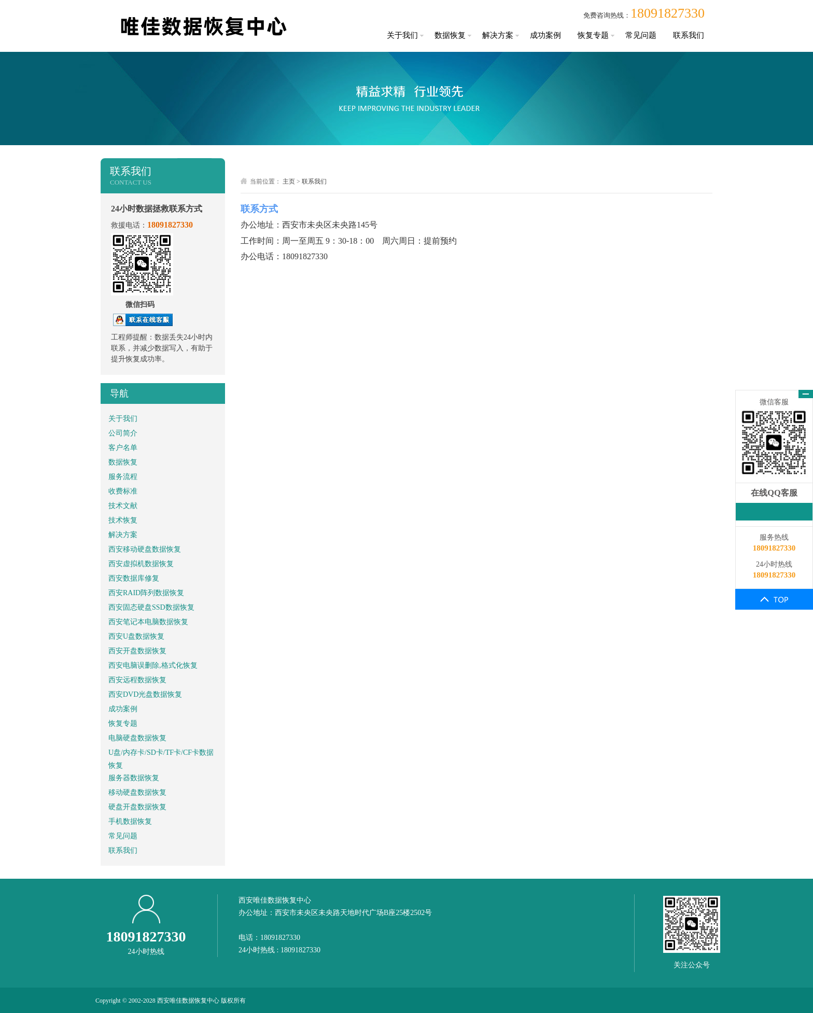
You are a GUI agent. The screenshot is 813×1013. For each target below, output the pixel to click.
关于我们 (402, 35)
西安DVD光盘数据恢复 (145, 694)
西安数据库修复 (133, 578)
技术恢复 (122, 520)
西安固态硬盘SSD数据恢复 (151, 607)
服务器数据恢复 (133, 778)
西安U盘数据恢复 (136, 636)
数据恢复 (450, 35)
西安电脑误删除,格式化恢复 (153, 665)
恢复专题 (593, 35)
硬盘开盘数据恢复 (137, 807)
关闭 (805, 394)
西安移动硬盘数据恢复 (144, 549)
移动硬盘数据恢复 (137, 792)
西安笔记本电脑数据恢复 (148, 622)
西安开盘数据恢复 (137, 651)
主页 (289, 181)
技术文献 (122, 506)
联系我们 (688, 35)
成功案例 (545, 35)
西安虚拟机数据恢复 (141, 564)
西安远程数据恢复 (137, 680)
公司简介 (122, 433)
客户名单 (122, 448)
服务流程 (122, 477)
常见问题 (640, 35)
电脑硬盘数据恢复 (137, 738)
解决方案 (497, 35)
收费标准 (122, 491)
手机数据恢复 (130, 821)
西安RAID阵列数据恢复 (146, 593)
